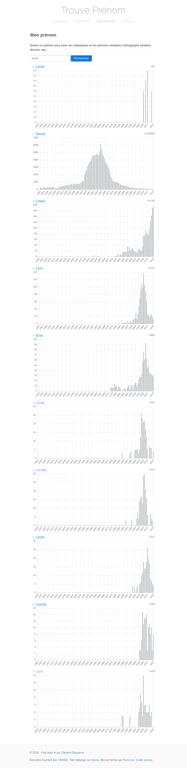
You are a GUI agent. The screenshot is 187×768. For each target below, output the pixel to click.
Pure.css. (129, 760)
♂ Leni (37, 268)
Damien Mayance (73, 752)
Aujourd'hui (60, 21)
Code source (144, 760)
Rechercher (81, 58)
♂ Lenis (38, 67)
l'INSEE (63, 760)
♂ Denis (38, 134)
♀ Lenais (39, 470)
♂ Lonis (38, 537)
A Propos (128, 21)
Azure (95, 760)
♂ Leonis (39, 604)
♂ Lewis (38, 201)
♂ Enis (37, 335)
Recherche (82, 21)
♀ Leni (37, 671)
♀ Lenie (38, 403)
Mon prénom (106, 21)
